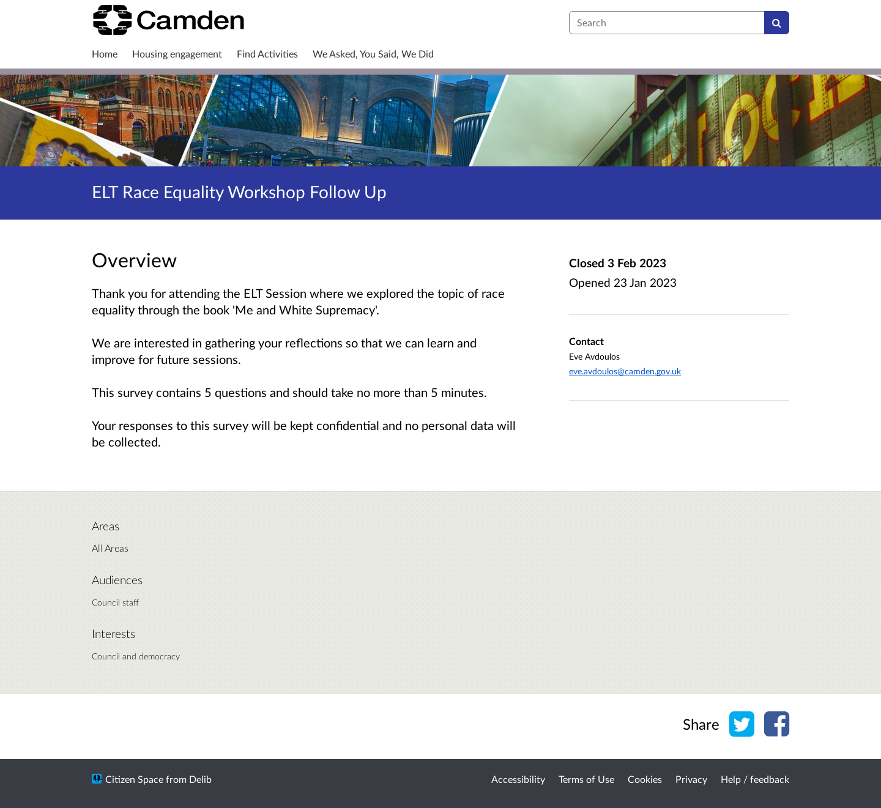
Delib (200, 779)
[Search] (776, 22)
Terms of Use (586, 779)
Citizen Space (134, 779)
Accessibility (518, 779)
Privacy (691, 779)
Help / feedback (755, 779)
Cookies (645, 779)
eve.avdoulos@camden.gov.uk (625, 371)
